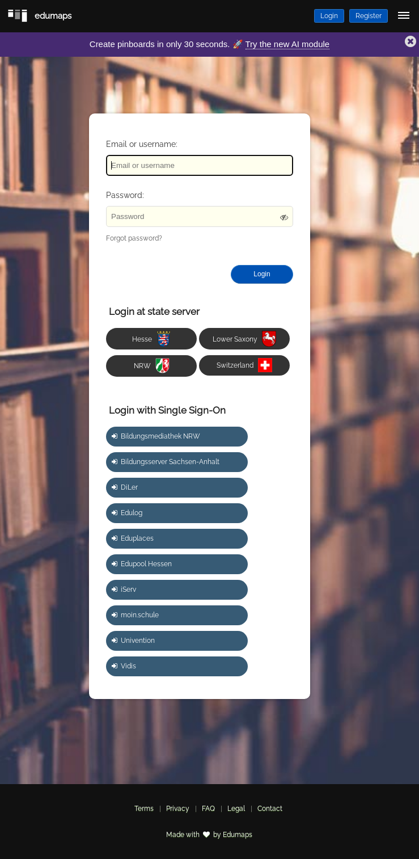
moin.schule (135, 615)
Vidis (124, 666)
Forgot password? (134, 238)
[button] (410, 42)
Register (368, 16)
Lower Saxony (244, 339)
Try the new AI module (288, 44)
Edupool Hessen (142, 564)
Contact (269, 808)
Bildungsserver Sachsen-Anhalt (165, 462)
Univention (133, 641)
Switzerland (244, 365)
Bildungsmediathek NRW (156, 436)
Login (329, 16)
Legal (236, 808)
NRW (152, 365)
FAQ (208, 808)
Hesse (151, 339)
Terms (144, 808)
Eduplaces (133, 538)
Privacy (177, 808)
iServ (124, 589)
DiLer (125, 487)
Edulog (127, 513)
